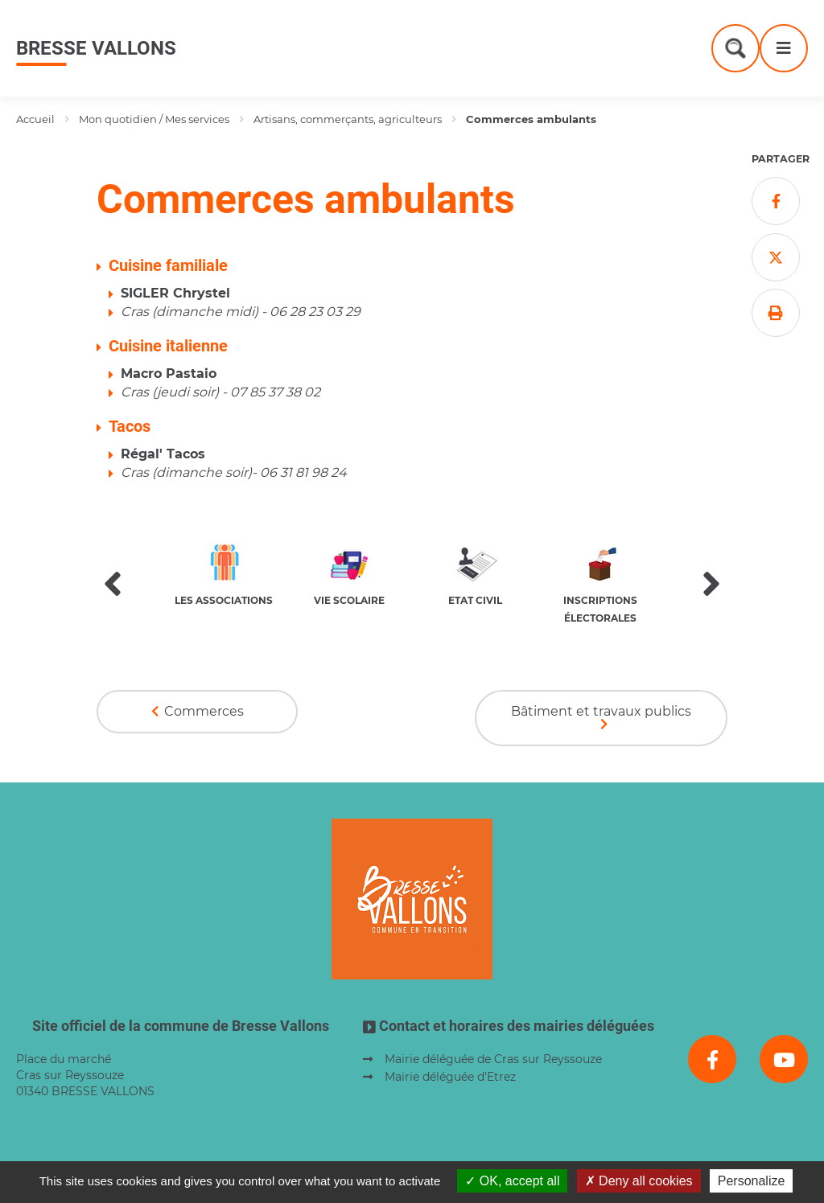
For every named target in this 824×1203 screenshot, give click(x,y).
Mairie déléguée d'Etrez (450, 1077)
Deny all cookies (639, 1181)
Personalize (751, 1181)
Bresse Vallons (96, 48)
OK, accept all (512, 1181)
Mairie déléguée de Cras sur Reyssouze (493, 1059)
